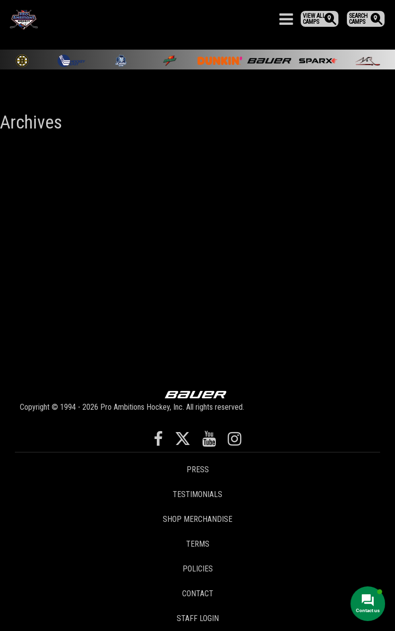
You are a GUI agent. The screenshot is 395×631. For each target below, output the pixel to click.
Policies (198, 568)
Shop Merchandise (197, 519)
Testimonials (197, 494)
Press (198, 469)
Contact (197, 593)
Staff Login (198, 618)
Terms (197, 544)
